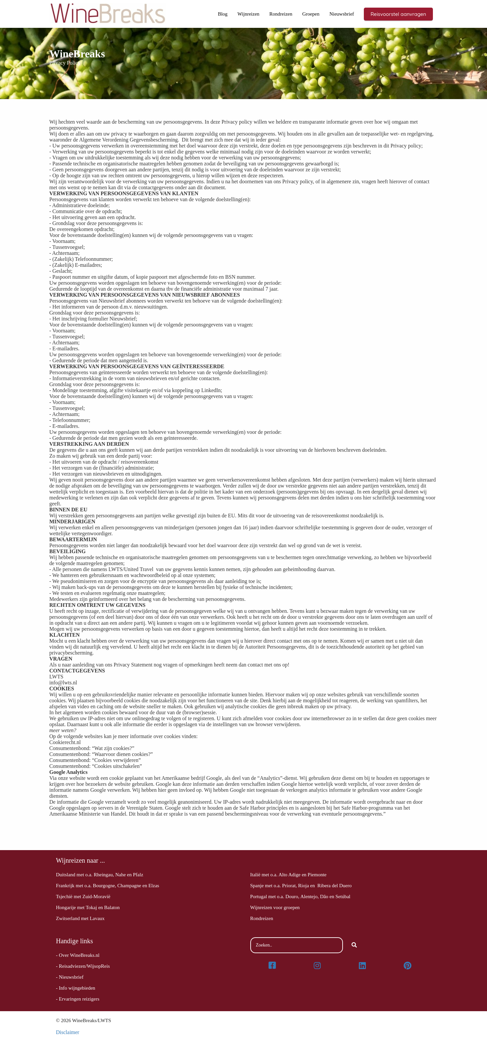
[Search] (354, 945)
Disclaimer (67, 1032)
